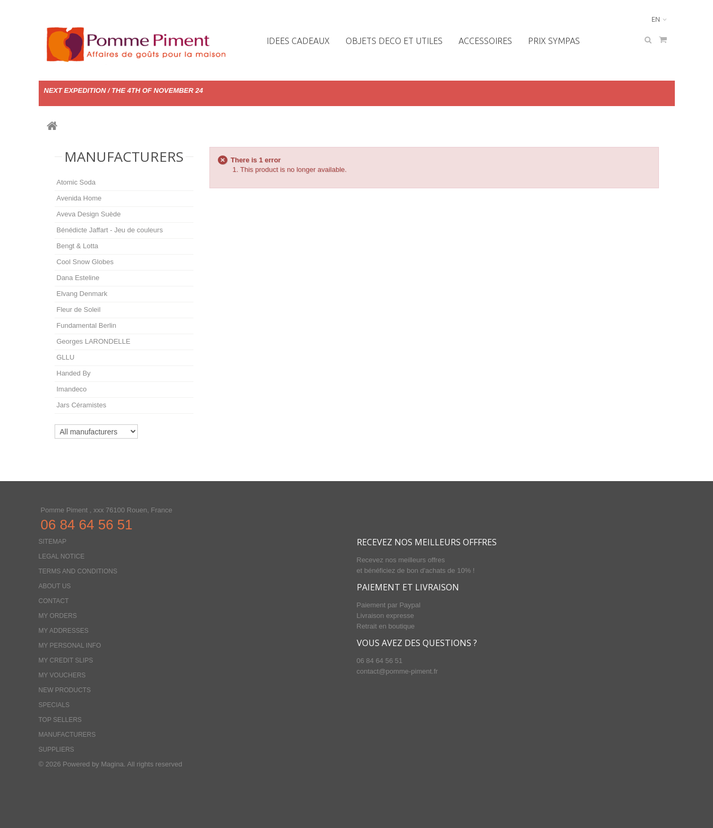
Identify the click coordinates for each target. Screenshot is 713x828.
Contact (54, 601)
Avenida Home (79, 198)
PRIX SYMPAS (554, 41)
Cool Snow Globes (85, 262)
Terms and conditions (78, 571)
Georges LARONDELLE (93, 341)
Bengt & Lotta (78, 246)
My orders (58, 616)
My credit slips (66, 660)
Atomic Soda (76, 182)
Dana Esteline (78, 278)
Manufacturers (123, 156)
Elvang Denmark (82, 294)
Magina (112, 764)
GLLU (66, 357)
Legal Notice (62, 556)
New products (65, 690)
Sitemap (53, 541)
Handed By (74, 373)
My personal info (70, 645)
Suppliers (56, 749)
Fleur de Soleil (79, 309)
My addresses (64, 630)
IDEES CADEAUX (298, 41)
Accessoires (485, 41)
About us (55, 586)
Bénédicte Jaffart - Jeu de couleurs (110, 230)
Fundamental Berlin (87, 325)
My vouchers (62, 675)
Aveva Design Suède (89, 214)
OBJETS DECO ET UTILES (394, 41)
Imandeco (72, 389)
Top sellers (60, 720)
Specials (54, 705)
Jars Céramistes (82, 405)
